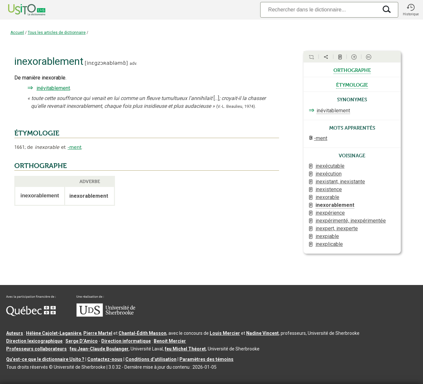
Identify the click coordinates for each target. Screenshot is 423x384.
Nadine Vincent (262, 333)
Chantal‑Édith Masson (142, 333)
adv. (133, 63)
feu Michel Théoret (185, 348)
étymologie (352, 84)
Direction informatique (126, 341)
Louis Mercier (225, 333)
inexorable (327, 197)
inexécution (329, 174)
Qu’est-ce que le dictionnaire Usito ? (45, 359)
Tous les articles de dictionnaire (57, 32)
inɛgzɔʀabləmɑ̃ (106, 63)
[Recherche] (319, 9)
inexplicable (329, 244)
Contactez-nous (104, 359)
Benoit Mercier (170, 341)
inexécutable (330, 166)
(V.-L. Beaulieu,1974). (236, 106)
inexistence (329, 189)
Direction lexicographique (34, 341)
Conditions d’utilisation (150, 359)
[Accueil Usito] (19, 10)
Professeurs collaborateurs (36, 348)
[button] (410, 10)
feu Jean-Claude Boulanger (99, 348)
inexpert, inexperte (337, 228)
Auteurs (14, 333)
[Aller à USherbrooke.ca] (106, 315)
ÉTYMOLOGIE (36, 133)
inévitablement (53, 88)
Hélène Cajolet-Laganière (53, 333)
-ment (75, 147)
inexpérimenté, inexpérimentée (351, 221)
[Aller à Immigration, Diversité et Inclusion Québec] (31, 314)
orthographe (352, 70)
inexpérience (330, 213)
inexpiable (327, 236)
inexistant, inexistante (340, 181)
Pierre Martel (97, 333)
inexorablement (335, 205)
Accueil (17, 32)
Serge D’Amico (81, 341)
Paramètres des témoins (206, 359)
